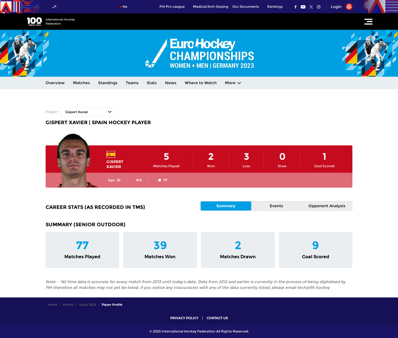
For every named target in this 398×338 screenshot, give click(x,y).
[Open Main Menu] (368, 21)
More (230, 82)
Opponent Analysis (326, 205)
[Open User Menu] (339, 6)
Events (276, 205)
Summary (225, 205)
